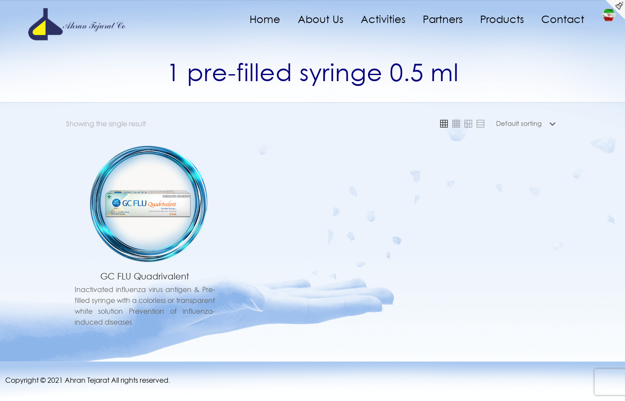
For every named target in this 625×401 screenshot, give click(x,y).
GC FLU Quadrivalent (144, 276)
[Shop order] (527, 123)
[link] (444, 123)
